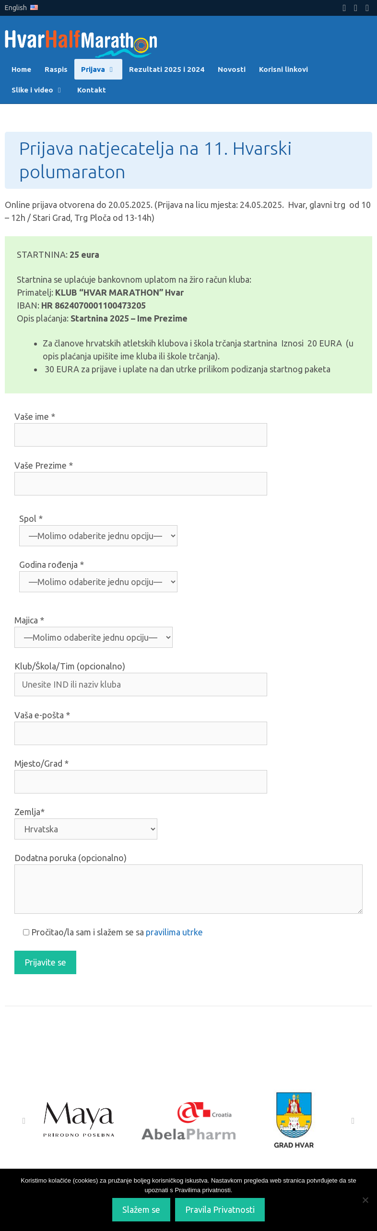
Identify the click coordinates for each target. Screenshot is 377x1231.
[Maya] (80, 1120)
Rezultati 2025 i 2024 (166, 69)
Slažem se (141, 1209)
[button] (24, 1121)
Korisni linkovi (283, 69)
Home (21, 69)
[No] (365, 1200)
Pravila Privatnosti (220, 1209)
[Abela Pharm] (188, 1120)
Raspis (56, 69)
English (21, 8)
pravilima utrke (174, 932)
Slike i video (41, 90)
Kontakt (91, 90)
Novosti (232, 69)
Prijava (101, 69)
